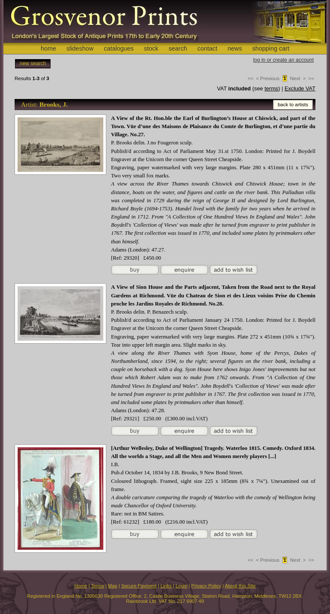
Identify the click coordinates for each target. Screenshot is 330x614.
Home (80, 585)
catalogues (119, 48)
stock (151, 48)
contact (207, 48)
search (177, 48)
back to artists (293, 104)
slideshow (79, 48)
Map (112, 585)
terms (271, 88)
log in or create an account (283, 60)
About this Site (240, 585)
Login (181, 585)
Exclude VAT (300, 88)
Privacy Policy (206, 585)
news (235, 48)
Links (166, 585)
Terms (97, 585)
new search (33, 63)
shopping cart (270, 48)
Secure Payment (139, 585)
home (48, 48)
